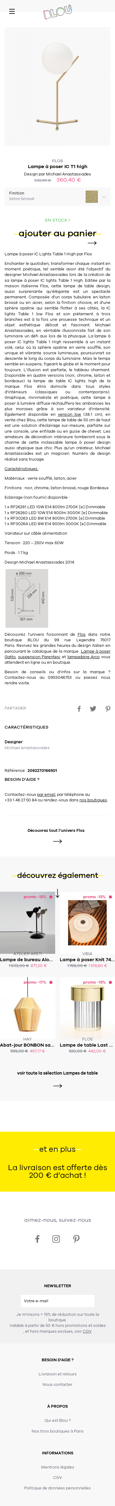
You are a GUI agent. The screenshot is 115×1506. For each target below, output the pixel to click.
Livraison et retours (58, 1374)
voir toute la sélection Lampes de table (57, 1073)
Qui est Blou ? (57, 1420)
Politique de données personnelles (57, 1488)
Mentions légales (57, 1467)
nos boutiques (93, 800)
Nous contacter (57, 1384)
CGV (87, 1331)
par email (46, 794)
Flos (57, 161)
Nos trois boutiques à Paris (58, 1431)
